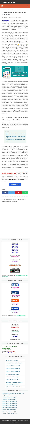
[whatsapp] (25, 192)
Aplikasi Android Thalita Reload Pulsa (14, 386)
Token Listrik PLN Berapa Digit (9, 411)
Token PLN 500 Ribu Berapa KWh (13, 365)
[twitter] (11, 192)
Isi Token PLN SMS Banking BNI (12, 374)
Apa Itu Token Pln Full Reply (12, 360)
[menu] (2, 5)
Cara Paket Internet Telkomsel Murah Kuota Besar (16, 27)
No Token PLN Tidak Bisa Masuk (13, 379)
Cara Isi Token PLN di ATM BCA (9, 409)
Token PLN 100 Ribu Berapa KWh (13, 371)
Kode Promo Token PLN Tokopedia (10, 413)
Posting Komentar (17, 16)
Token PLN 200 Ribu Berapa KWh (13, 368)
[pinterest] (18, 192)
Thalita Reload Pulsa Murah (14, 420)
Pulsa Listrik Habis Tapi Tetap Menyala (14, 362)
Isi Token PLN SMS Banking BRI (12, 376)
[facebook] (5, 192)
